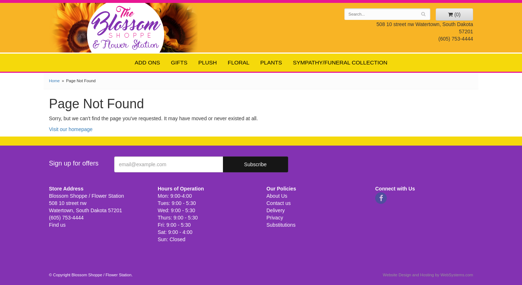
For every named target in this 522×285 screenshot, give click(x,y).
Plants (271, 62)
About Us (276, 196)
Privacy (274, 218)
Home (54, 81)
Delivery (275, 210)
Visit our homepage (70, 129)
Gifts (179, 62)
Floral (238, 62)
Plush (207, 62)
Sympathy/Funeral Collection (340, 62)
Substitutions (280, 225)
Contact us (278, 203)
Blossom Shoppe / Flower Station (126, 27)
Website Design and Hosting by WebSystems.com (428, 275)
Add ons (147, 62)
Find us (57, 225)
